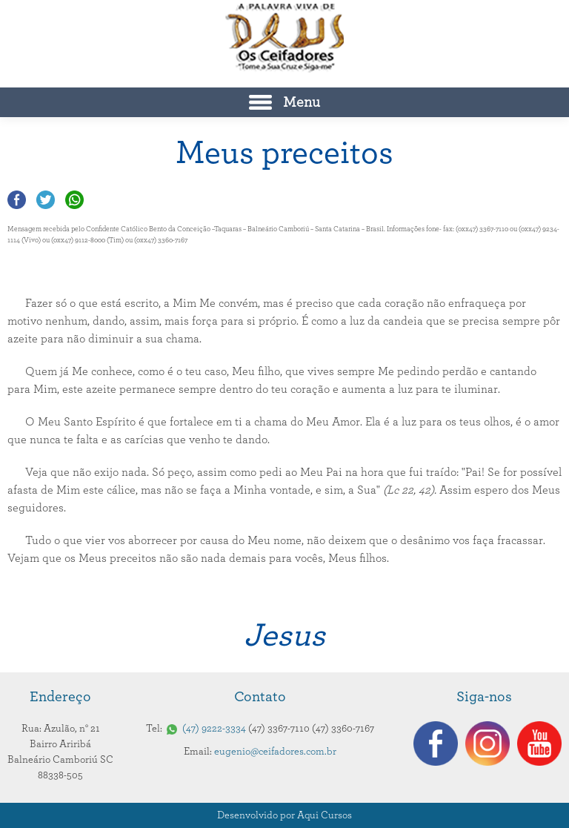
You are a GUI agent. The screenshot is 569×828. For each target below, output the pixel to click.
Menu (301, 102)
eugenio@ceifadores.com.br (275, 751)
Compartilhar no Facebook (16, 200)
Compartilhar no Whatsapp (74, 200)
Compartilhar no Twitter (45, 200)
